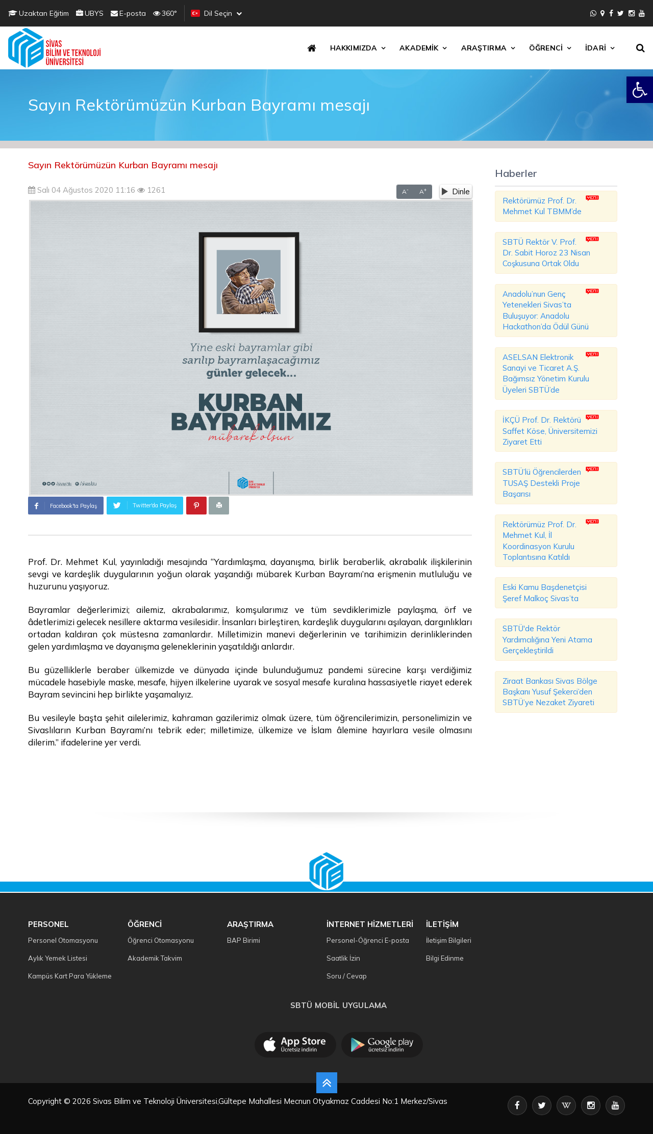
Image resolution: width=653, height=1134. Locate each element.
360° (165, 13)
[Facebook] (611, 13)
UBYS (90, 13)
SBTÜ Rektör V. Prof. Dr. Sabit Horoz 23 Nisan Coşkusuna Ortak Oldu (546, 253)
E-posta (128, 13)
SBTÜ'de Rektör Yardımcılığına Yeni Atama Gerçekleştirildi (547, 639)
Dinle (456, 191)
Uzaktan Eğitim (38, 13)
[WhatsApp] (593, 13)
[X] (620, 13)
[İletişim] (602, 13)
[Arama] (642, 48)
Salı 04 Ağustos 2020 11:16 (81, 190)
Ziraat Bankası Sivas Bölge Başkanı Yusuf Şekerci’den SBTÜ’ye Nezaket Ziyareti (550, 692)
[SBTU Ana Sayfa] (57, 48)
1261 (151, 190)
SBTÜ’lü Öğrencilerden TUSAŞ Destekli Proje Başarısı (542, 483)
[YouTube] (642, 13)
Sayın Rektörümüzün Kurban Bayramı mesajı (123, 165)
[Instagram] (632, 13)
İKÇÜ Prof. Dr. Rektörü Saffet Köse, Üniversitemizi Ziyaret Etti (550, 431)
